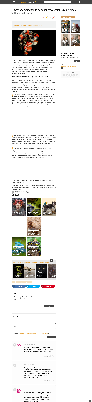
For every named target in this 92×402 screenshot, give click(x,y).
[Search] (69, 2)
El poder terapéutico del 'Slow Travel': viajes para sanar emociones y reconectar (65, 28)
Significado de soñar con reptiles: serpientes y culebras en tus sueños (18, 252)
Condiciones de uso (33, 333)
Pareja (13, 281)
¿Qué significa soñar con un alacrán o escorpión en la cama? (33, 233)
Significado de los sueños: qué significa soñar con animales (48, 213)
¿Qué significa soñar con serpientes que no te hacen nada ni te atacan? (33, 252)
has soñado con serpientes (31, 180)
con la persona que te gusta (36, 84)
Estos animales (51, 137)
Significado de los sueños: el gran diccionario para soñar (18, 213)
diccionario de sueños (30, 71)
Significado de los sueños (46, 187)
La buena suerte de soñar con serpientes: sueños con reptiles (33, 213)
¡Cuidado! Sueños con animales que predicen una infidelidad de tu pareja (31, 262)
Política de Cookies (44, 333)
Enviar (51, 336)
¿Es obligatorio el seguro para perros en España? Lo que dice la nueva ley (75, 28)
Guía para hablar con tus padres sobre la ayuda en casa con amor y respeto (76, 42)
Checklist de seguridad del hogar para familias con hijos (65, 43)
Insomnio (24, 281)
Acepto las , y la (30, 333)
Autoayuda (18, 281)
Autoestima (29, 281)
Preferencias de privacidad (23, 333)
